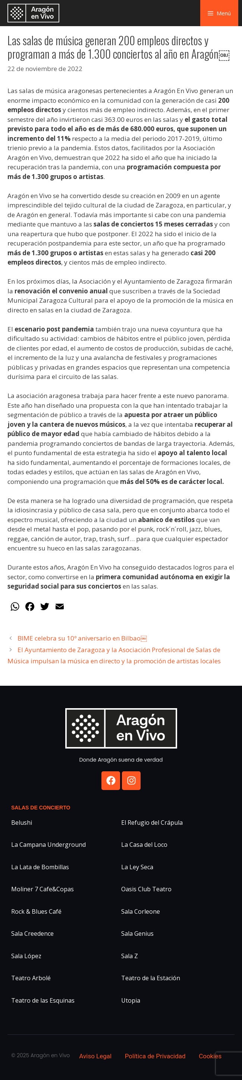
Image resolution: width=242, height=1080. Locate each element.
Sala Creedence (32, 933)
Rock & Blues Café (36, 911)
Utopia (130, 1000)
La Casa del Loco (144, 844)
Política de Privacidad (155, 1056)
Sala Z (129, 956)
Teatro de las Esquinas (43, 1000)
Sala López (26, 956)
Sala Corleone (140, 911)
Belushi (21, 822)
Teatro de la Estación (150, 978)
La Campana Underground (48, 844)
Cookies (210, 1056)
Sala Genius (137, 933)
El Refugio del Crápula (152, 822)
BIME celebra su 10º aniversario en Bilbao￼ (82, 638)
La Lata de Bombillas (40, 867)
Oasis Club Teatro (146, 889)
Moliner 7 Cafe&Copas (42, 889)
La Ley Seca (137, 867)
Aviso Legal (95, 1056)
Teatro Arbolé (31, 978)
